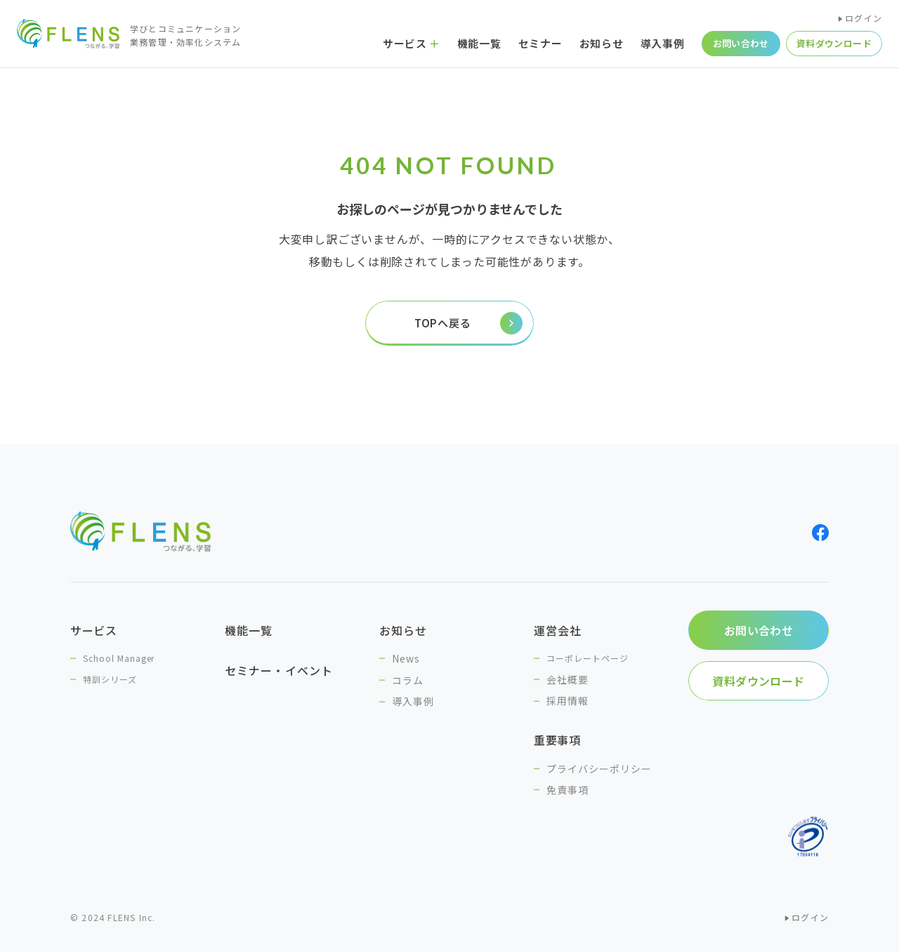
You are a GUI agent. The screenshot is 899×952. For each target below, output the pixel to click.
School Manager (119, 658)
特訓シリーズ (110, 679)
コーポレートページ (587, 658)
